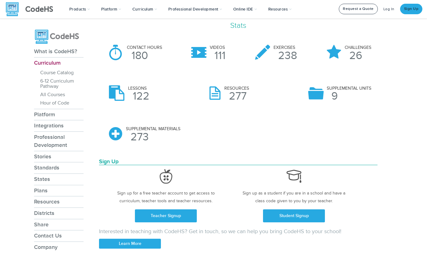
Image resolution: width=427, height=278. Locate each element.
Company (46, 247)
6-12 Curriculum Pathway (57, 83)
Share (41, 224)
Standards (46, 167)
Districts (44, 213)
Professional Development (50, 141)
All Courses (52, 95)
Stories (42, 156)
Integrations (49, 125)
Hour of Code (54, 103)
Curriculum (47, 62)
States (42, 179)
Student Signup (294, 215)
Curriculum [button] (144, 9)
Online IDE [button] (245, 9)
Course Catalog (57, 73)
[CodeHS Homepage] (32, 9)
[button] (80, 9)
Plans (41, 190)
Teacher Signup (166, 215)
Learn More (130, 243)
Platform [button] (111, 9)
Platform (44, 114)
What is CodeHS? (55, 51)
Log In (389, 9)
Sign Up (411, 8)
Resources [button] (280, 9)
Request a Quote (358, 8)
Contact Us (48, 235)
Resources (47, 201)
